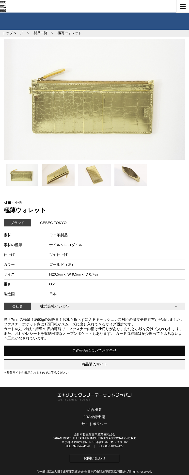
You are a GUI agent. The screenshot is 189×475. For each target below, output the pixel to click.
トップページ (12, 33)
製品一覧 (40, 33)
